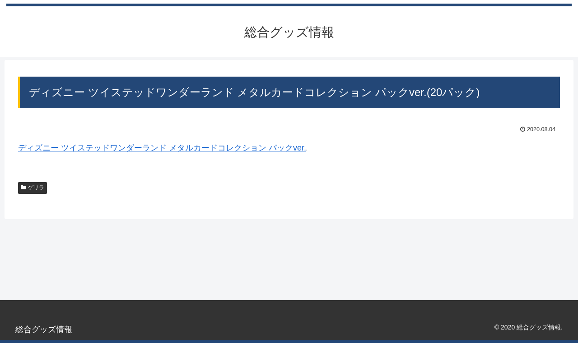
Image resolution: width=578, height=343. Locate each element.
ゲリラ (32, 187)
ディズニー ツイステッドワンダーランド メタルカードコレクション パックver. (162, 147)
